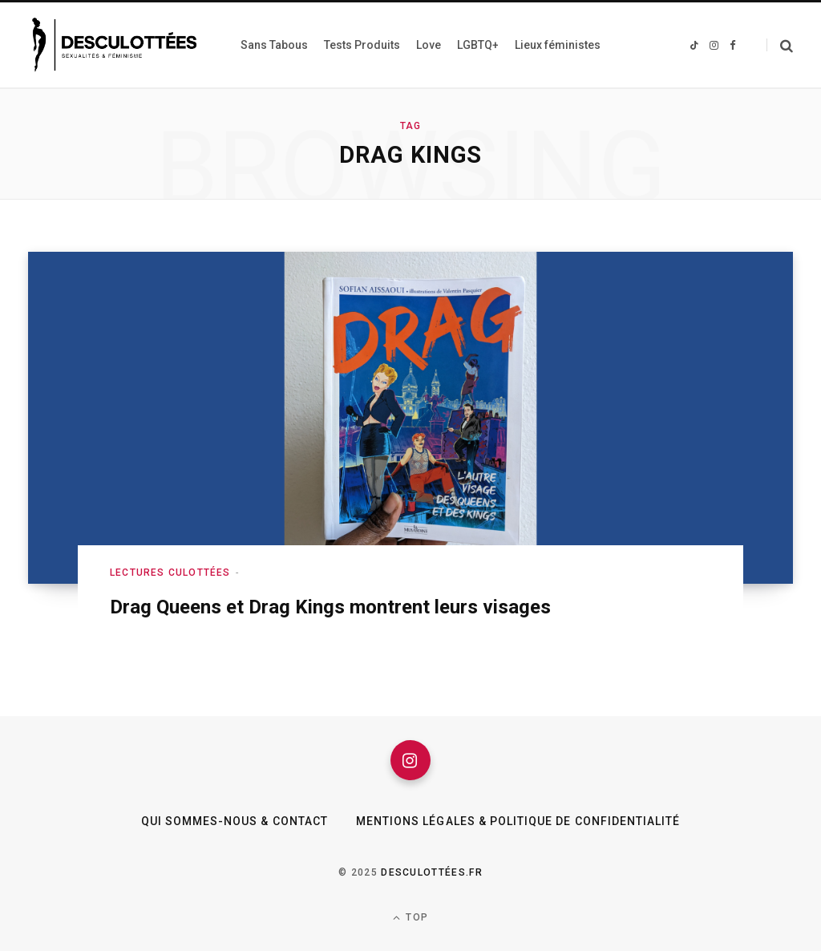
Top (410, 918)
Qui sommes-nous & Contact (234, 821)
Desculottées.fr (432, 872)
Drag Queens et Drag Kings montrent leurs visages (330, 607)
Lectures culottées (170, 572)
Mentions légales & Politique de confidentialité (518, 821)
